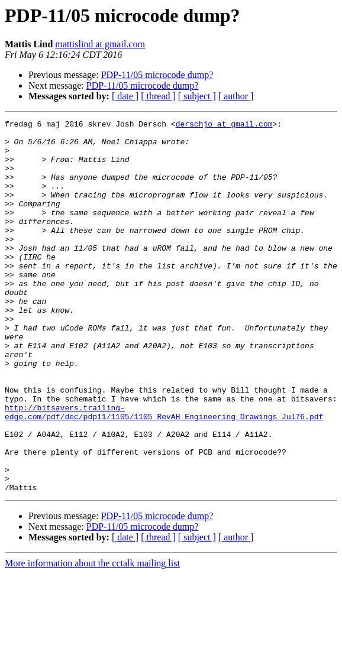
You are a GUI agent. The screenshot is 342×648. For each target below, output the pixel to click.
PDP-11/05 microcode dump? (157, 75)
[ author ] (236, 96)
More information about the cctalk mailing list (92, 638)
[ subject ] (197, 96)
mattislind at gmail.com (100, 44)
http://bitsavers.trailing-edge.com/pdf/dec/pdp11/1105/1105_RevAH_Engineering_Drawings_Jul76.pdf (164, 471)
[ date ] (125, 96)
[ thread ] (158, 96)
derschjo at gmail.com (224, 125)
